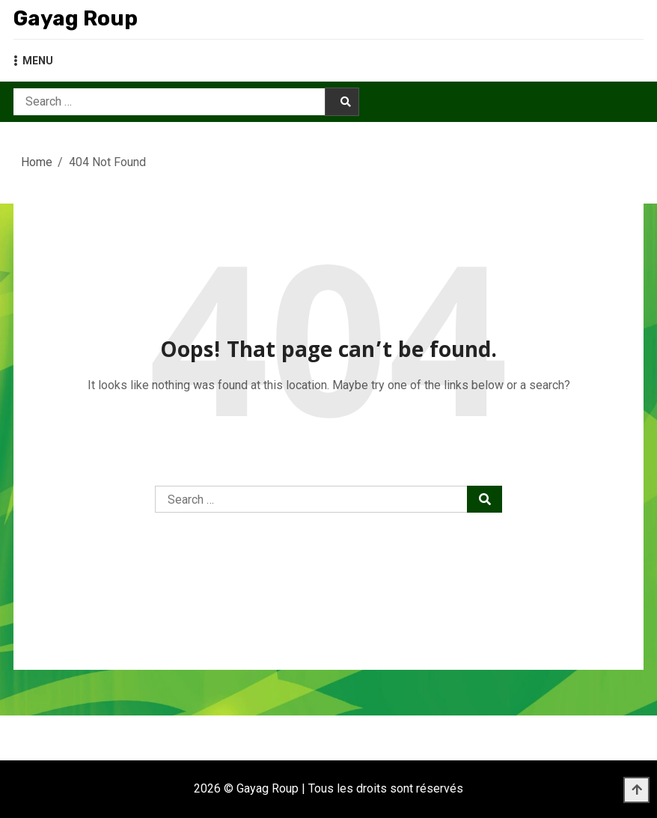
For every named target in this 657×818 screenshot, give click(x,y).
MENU (33, 61)
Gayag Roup (75, 18)
